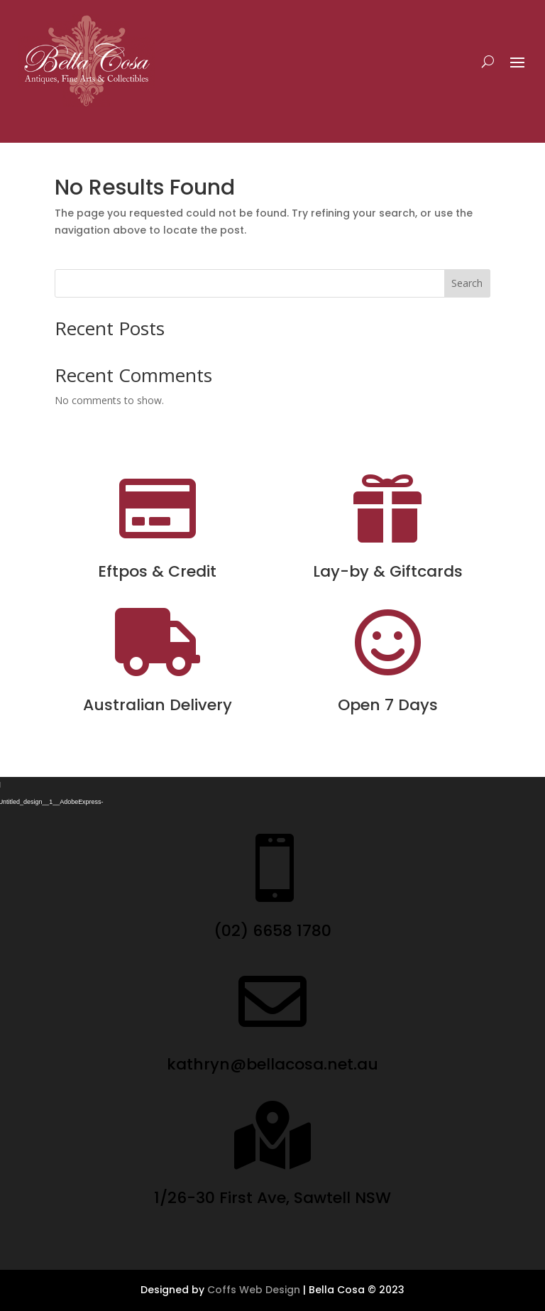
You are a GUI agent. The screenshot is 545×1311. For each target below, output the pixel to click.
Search (467, 283)
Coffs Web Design (253, 1290)
